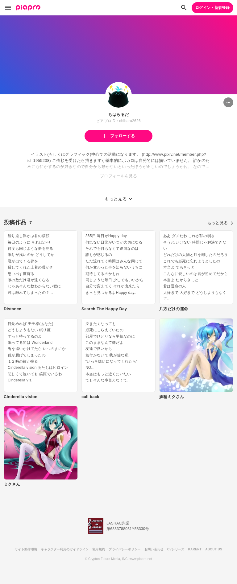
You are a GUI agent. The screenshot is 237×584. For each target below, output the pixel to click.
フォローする (118, 136)
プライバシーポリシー (124, 549)
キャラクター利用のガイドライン (65, 549)
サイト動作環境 (26, 549)
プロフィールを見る (118, 176)
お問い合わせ (154, 549)
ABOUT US (213, 549)
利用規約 (98, 549)
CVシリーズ (176, 549)
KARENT (195, 549)
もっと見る (220, 222)
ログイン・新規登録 (212, 8)
